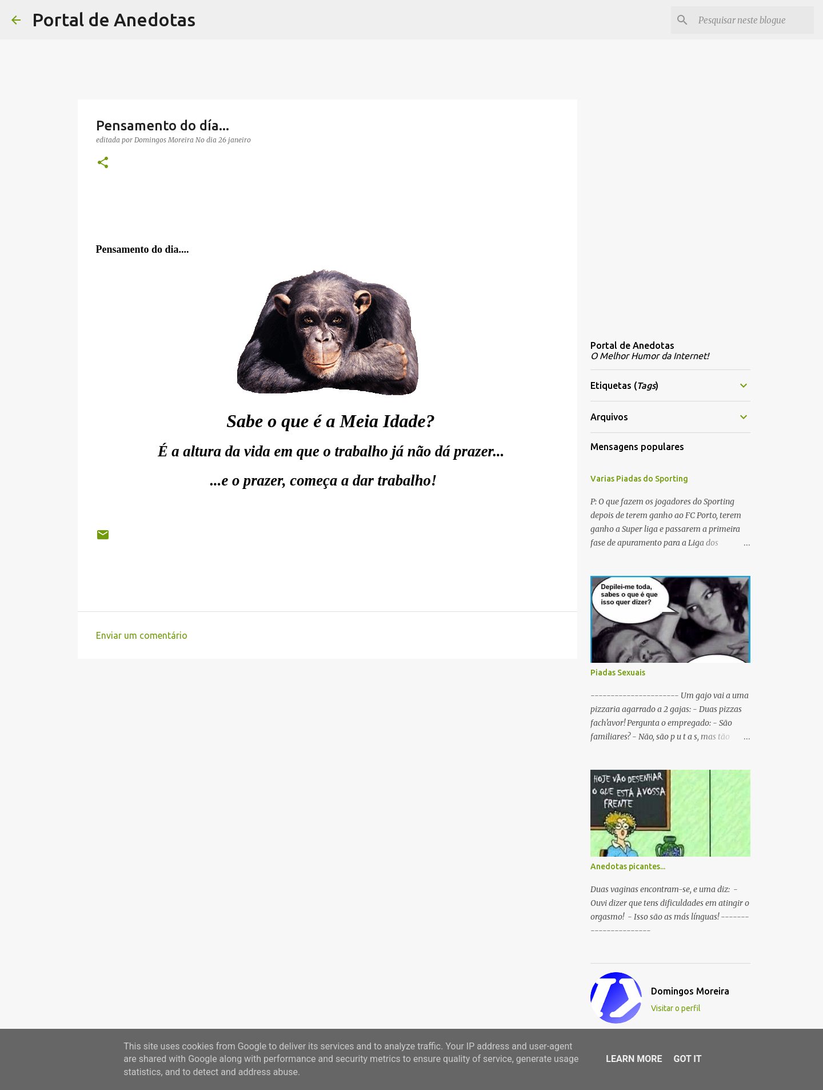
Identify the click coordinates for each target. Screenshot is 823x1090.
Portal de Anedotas (113, 19)
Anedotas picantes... (627, 866)
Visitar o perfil (676, 1008)
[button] (103, 163)
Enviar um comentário (141, 635)
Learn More (634, 1058)
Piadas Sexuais (617, 672)
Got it (687, 1058)
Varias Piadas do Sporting (639, 478)
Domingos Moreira (690, 991)
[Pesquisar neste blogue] (754, 20)
